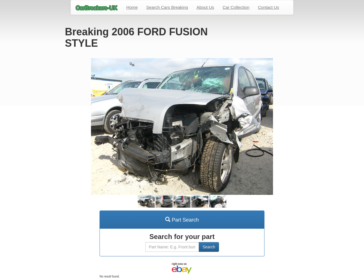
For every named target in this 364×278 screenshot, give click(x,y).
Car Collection (236, 7)
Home (132, 7)
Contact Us (268, 7)
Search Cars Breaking (167, 7)
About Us (205, 7)
